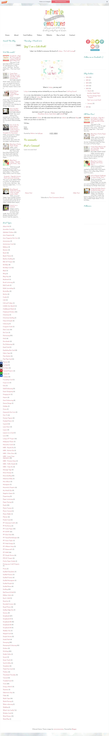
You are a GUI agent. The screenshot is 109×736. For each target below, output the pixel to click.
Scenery (5, 613)
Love (4, 436)
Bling (4, 273)
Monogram (6, 484)
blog (77, 117)
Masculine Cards (8, 444)
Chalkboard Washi (8, 309)
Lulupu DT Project (8, 438)
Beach (5, 253)
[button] (54, 1)
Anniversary (6, 241)
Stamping (6, 642)
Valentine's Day (7, 692)
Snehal (62, 114)
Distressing (6, 335)
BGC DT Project (8, 262)
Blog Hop (6, 276)
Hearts (5, 397)
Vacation (5, 689)
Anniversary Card (8, 244)
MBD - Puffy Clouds (9, 464)
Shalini (54, 114)
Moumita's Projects (9, 487)
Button (5, 294)
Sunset (5, 657)
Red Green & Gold (8, 592)
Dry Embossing (7, 344)
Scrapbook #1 (7, 619)
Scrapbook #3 (7, 624)
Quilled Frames (7, 577)
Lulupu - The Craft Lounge (66, 51)
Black (4, 270)
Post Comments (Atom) (56, 197)
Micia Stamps (7, 472)
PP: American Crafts (9, 523)
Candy (5, 297)
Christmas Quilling (8, 318)
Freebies (5, 377)
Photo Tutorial (7, 511)
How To (5, 415)
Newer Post (28, 193)
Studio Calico (7, 654)
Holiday (5, 406)
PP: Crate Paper (8, 529)
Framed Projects (8, 371)
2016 (87, 77)
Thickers (5, 672)
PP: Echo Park (7, 534)
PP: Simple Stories (8, 555)
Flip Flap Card (7, 359)
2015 (87, 80)
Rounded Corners (8, 604)
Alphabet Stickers (8, 232)
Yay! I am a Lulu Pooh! (94, 100)
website (64, 117)
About (16, 35)
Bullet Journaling (8, 288)
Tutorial (5, 678)
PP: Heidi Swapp (8, 543)
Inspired (5, 424)
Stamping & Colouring (10, 645)
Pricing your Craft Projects (11, 564)
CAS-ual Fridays (8, 303)
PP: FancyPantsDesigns (10, 537)
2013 (87, 85)
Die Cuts (5, 332)
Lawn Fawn (6, 427)
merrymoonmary (59, 729)
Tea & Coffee (7, 663)
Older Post (76, 193)
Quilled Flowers (7, 574)
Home (7, 35)
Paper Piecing (7, 502)
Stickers (5, 648)
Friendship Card (8, 379)
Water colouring (8, 704)
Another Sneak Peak (93, 93)
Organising (6, 496)
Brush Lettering (7, 282)
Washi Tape (6, 698)
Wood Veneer (7, 716)
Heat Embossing (8, 400)
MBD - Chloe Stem (8, 453)
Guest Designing (8, 391)
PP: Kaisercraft (7, 549)
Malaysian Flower (8, 441)
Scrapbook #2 (7, 622)
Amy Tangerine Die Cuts (10, 238)
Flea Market (6, 356)
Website (49, 35)
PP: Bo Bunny (7, 526)
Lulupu (50, 87)
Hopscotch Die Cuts (9, 412)
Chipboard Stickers (9, 312)
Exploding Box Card (9, 350)
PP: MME (6, 552)
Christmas (6, 315)
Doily (4, 338)
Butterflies (6, 291)
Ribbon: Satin (7, 595)
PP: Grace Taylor (8, 540)
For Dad (5, 365)
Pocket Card (6, 520)
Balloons (5, 247)
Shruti (46, 114)
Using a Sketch (7, 686)
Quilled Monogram (8, 580)
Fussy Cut (6, 382)
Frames (5, 374)
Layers (5, 430)
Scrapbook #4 (7, 627)
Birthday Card (7, 267)
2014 (87, 83)
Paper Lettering (8, 499)
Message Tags (7, 470)
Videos (39, 35)
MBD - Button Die (8, 450)
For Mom (6, 368)
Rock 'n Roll (6, 598)
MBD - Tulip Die (8, 467)
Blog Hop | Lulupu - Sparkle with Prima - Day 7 (97, 163)
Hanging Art (7, 394)
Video (4, 695)
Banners (5, 250)
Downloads (6, 341)
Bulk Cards (6, 285)
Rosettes (5, 601)
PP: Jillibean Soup (8, 546)
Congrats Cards (7, 326)
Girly (4, 385)
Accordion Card (7, 229)
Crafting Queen (71, 91)
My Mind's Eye (7, 490)
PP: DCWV (6, 531)
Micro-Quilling (7, 475)
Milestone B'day (8, 478)
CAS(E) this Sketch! (9, 306)
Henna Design (7, 403)
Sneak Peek (6, 639)
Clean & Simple (7, 321)
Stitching (5, 651)
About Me (6, 226)
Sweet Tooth (6, 660)
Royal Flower (7, 607)
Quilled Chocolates (8, 571)
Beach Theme (7, 256)
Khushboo (41, 114)
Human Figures (7, 418)
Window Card (7, 713)
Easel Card (6, 347)
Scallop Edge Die (8, 610)
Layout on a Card (8, 433)
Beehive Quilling (8, 259)
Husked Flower (7, 421)
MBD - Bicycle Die (8, 447)
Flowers (5, 362)
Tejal (50, 114)
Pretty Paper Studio (9, 561)
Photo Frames (7, 508)
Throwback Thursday (9, 675)
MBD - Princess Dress (9, 461)
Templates (6, 666)
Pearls (5, 505)
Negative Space (8, 493)
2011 (87, 107)
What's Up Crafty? (9, 710)
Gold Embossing (8, 388)
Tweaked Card (7, 681)
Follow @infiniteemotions (60, 1)
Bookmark (6, 279)
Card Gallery (27, 35)
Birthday (5, 264)
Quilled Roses (7, 586)
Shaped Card (7, 633)
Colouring (6, 323)
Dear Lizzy (6, 329)
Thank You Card (8, 669)
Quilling (5, 589)
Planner (5, 517)
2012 (87, 88)
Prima (5, 568)
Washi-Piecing (7, 701)
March (90, 91)
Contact (72, 35)
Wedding (5, 707)
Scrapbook (6, 616)
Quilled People (7, 583)
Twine (4, 683)
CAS (4, 300)
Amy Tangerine (7, 235)
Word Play (6, 719)
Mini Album (6, 481)
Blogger (74, 729)
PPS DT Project (7, 558)
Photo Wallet (7, 514)
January (90, 103)
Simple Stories (7, 636)
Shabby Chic (7, 630)
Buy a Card (61, 35)
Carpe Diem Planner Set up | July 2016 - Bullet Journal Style (98, 148)
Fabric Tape (6, 353)
